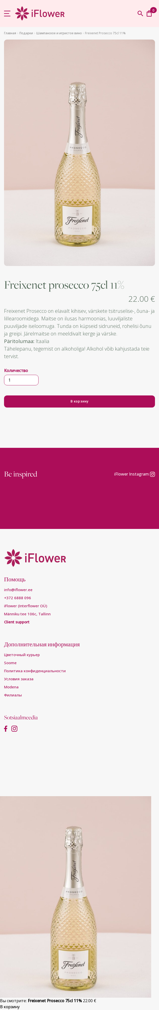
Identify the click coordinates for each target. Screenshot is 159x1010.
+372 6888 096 (17, 597)
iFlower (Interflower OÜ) (25, 605)
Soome (10, 662)
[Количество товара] (21, 380)
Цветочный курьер (22, 654)
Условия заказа (19, 678)
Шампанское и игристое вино (59, 33)
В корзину (80, 401)
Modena (11, 686)
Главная (10, 33)
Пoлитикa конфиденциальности (35, 670)
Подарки (26, 33)
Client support (16, 621)
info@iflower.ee (18, 589)
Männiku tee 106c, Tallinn (27, 613)
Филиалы (13, 694)
